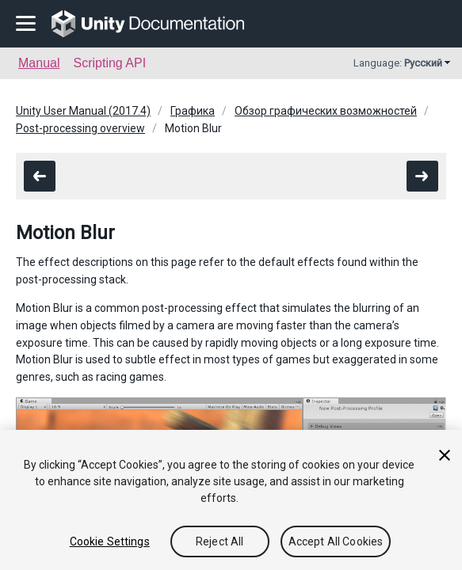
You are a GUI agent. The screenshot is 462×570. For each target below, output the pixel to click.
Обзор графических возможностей (326, 110)
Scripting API (109, 63)
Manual (38, 63)
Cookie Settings (110, 541)
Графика (192, 110)
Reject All (219, 541)
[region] (231, 500)
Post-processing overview (80, 128)
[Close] (444, 455)
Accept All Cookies (336, 541)
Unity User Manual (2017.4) (83, 110)
